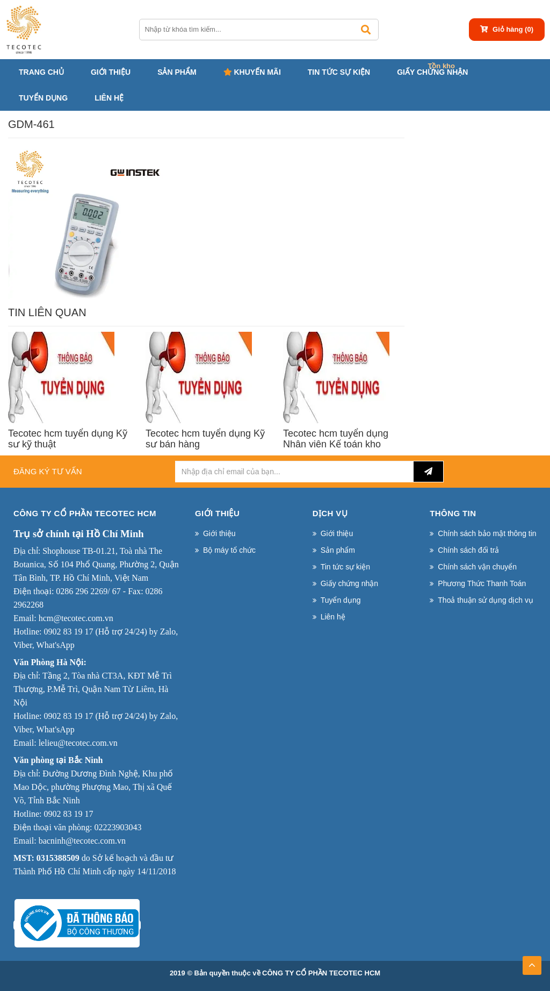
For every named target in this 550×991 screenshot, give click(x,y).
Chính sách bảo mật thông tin (487, 533)
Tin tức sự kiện (339, 72)
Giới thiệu (111, 72)
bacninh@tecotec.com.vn (82, 840)
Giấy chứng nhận (432, 72)
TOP (532, 962)
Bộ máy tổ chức (229, 550)
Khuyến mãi (252, 72)
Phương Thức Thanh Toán (482, 583)
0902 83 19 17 (68, 631)
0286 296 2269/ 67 (88, 591)
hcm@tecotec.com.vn (76, 618)
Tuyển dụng (43, 98)
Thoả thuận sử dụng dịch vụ (485, 600)
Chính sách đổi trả (468, 550)
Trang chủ (41, 72)
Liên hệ (109, 98)
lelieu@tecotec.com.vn (78, 742)
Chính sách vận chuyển (477, 566)
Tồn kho (441, 66)
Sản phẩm (176, 72)
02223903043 (117, 827)
